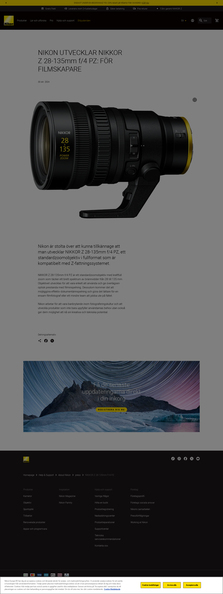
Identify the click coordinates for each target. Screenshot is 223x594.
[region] (111, 585)
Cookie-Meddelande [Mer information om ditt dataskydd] (112, 589)
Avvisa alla (171, 585)
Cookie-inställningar (150, 585)
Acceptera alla (192, 585)
